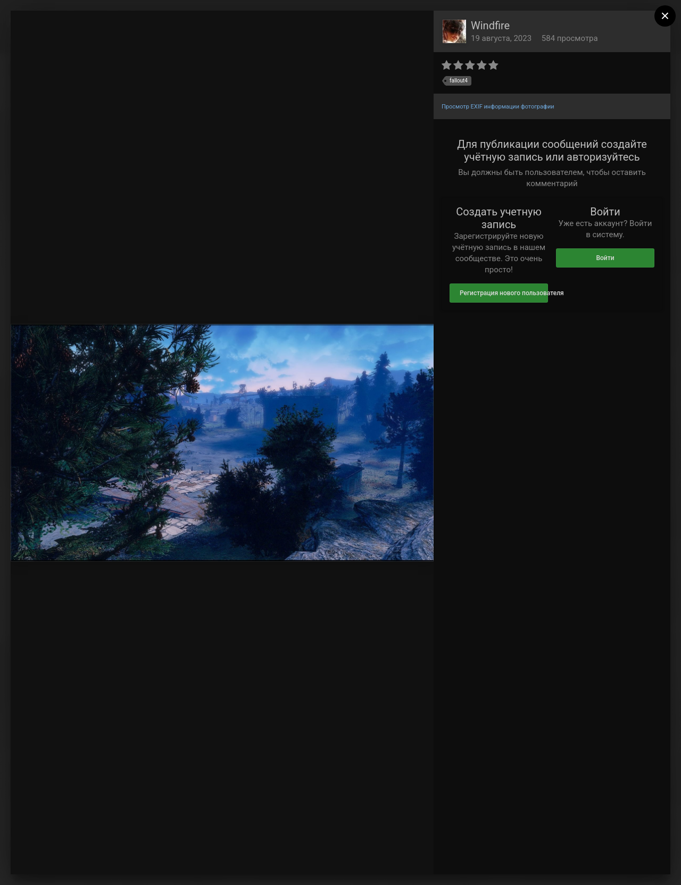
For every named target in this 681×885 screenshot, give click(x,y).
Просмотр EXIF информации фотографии (498, 106)
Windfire (490, 25)
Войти (605, 258)
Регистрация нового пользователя (504, 293)
